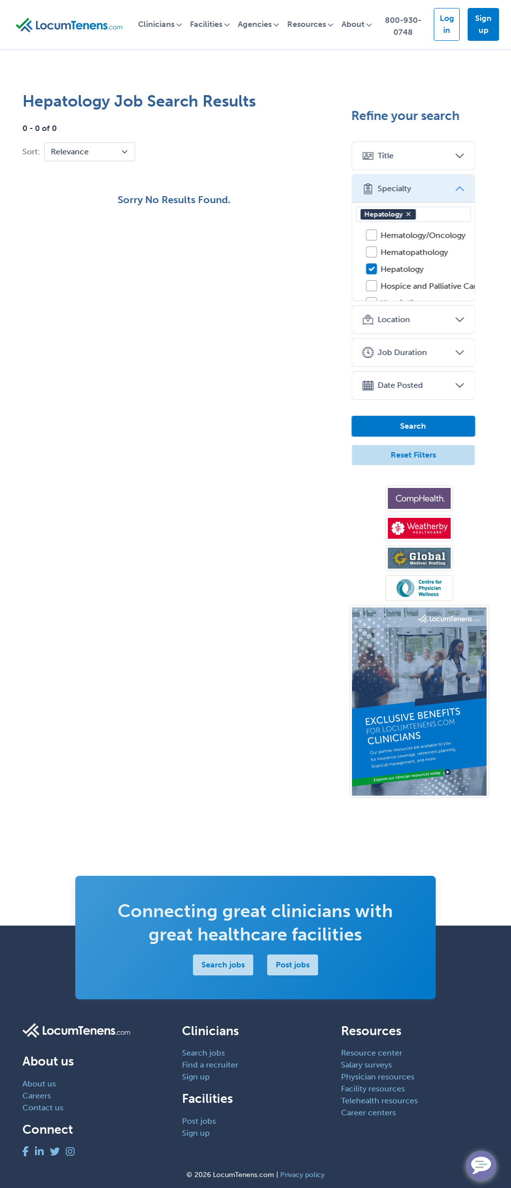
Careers (36, 1095)
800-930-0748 (404, 26)
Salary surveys (366, 1064)
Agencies (257, 24)
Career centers (368, 1112)
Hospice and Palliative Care (437, 286)
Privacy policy (302, 1175)
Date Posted (398, 385)
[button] (414, 214)
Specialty (392, 189)
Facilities (208, 24)
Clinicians (158, 24)
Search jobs (223, 964)
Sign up (484, 24)
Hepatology (394, 214)
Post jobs (293, 964)
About (354, 24)
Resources (308, 24)
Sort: (31, 151)
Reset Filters (419, 455)
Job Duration (400, 352)
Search (419, 426)
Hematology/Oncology (429, 235)
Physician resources (377, 1076)
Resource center (371, 1053)
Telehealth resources (379, 1100)
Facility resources (373, 1088)
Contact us (42, 1107)
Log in (448, 24)
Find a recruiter (210, 1064)
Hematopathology (420, 252)
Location (392, 320)
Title (384, 156)
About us (39, 1083)
